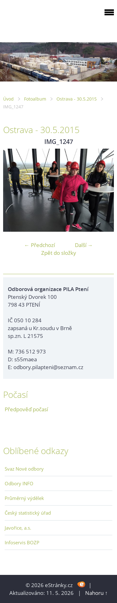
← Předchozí (39, 245)
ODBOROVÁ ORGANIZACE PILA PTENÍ (42, 19)
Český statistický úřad (28, 513)
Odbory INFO (19, 483)
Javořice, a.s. (18, 528)
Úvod (8, 99)
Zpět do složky (58, 252)
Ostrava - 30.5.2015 (76, 99)
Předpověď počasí (26, 409)
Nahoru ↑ (96, 592)
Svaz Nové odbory (24, 469)
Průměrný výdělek (24, 498)
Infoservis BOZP (22, 542)
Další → (84, 245)
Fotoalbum (35, 99)
